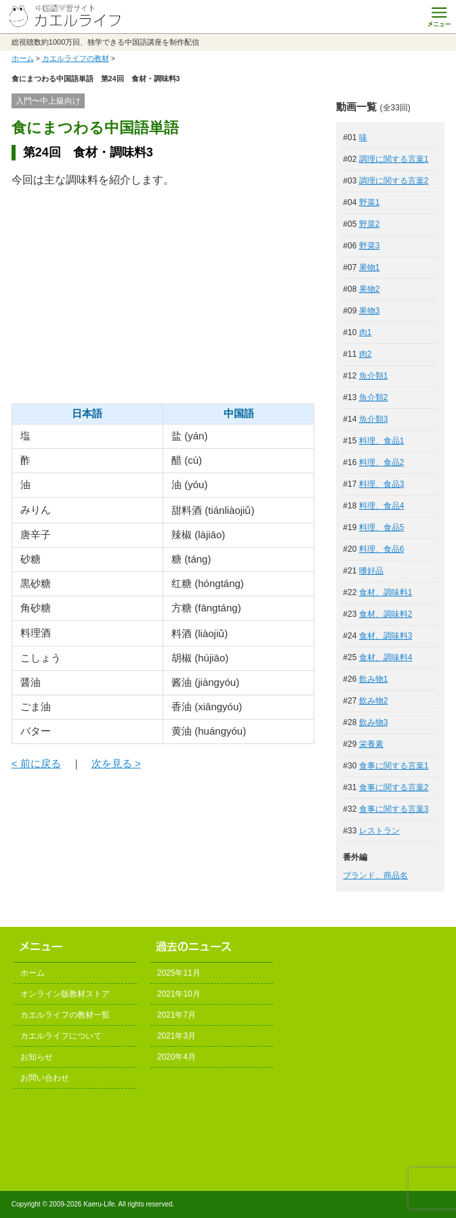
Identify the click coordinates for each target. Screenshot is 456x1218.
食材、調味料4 (386, 657)
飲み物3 (373, 722)
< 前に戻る (36, 763)
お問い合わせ (44, 1078)
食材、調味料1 (386, 592)
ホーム (23, 58)
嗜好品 (371, 570)
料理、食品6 (382, 549)
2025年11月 (179, 973)
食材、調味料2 (386, 614)
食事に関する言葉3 (394, 809)
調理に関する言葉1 (394, 159)
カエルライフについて (61, 1036)
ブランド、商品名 (375, 875)
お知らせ (36, 1057)
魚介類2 (373, 397)
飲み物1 (373, 679)
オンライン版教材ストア (65, 994)
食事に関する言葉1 (394, 765)
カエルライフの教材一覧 (65, 1015)
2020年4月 (176, 1057)
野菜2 (369, 224)
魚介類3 (373, 419)
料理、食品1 (382, 440)
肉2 (365, 354)
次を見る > (116, 763)
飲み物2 (373, 700)
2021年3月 (176, 1036)
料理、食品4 (382, 505)
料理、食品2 (382, 462)
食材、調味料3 (386, 635)
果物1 (369, 267)
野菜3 (369, 246)
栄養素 (371, 744)
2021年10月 (179, 994)
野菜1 (369, 202)
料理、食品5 (382, 527)
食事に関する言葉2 (394, 787)
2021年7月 (176, 1015)
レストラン (379, 830)
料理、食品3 (382, 484)
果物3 (369, 311)
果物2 (369, 289)
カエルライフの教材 (75, 58)
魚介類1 (373, 375)
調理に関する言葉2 (394, 181)
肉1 (365, 332)
